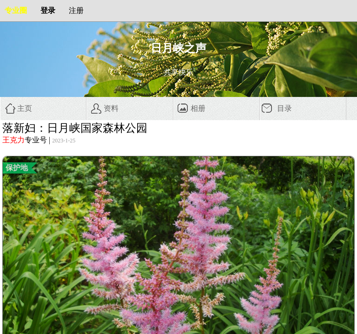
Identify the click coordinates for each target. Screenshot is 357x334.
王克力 (13, 140)
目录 (284, 108)
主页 (24, 108)
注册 (76, 10)
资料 (111, 108)
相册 (198, 108)
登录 (47, 10)
